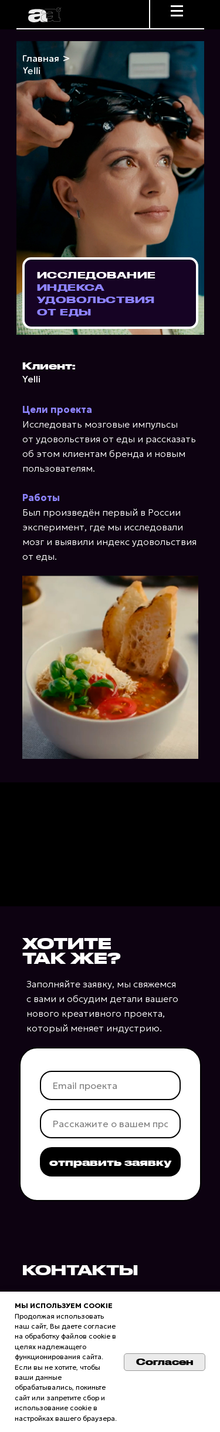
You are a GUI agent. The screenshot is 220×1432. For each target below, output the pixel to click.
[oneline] (110, 1123)
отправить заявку (110, 1162)
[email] (110, 1085)
